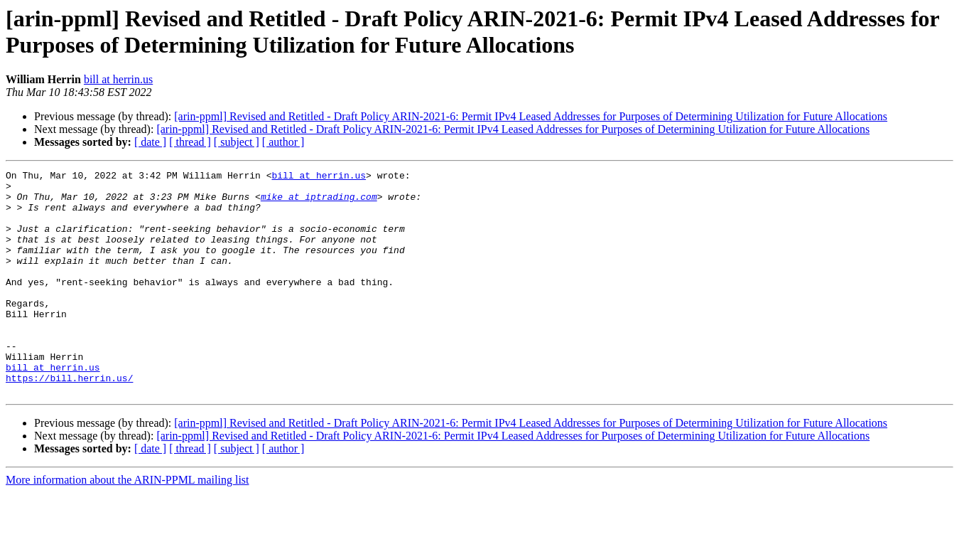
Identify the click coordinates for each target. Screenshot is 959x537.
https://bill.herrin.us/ (69, 420)
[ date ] (150, 142)
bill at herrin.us (118, 79)
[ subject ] (236, 142)
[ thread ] (190, 142)
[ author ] (283, 142)
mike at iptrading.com (319, 202)
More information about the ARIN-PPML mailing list (127, 525)
